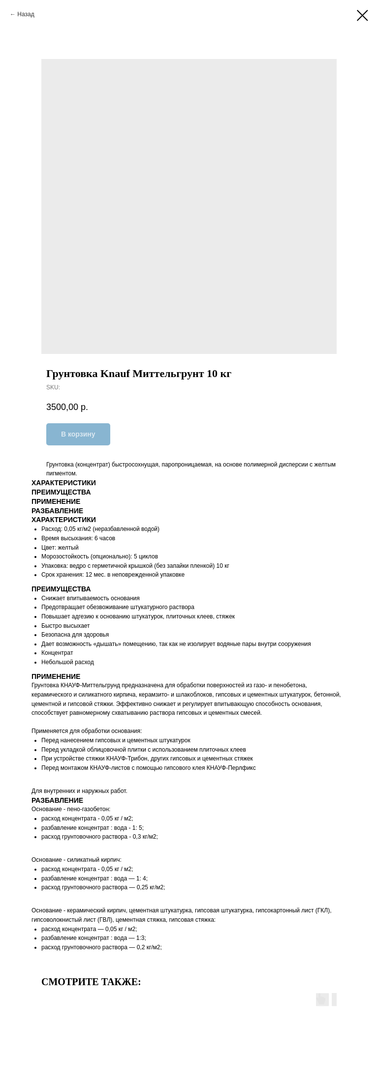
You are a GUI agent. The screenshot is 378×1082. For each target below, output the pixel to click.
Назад (25, 14)
